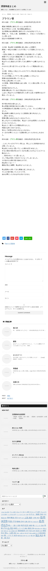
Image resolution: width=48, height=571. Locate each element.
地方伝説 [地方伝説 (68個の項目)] (26, 525)
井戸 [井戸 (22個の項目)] (21, 518)
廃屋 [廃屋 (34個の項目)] (31, 528)
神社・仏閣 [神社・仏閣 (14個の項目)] (21, 533)
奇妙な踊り (15, 468)
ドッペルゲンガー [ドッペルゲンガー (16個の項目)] (22, 514)
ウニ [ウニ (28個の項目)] (13, 512)
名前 (6, 285)
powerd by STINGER (39, 568)
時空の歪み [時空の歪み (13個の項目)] (38, 528)
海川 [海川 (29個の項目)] (32, 531)
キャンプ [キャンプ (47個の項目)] (35, 512)
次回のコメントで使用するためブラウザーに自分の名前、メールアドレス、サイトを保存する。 (24, 308)
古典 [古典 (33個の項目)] (27, 522)
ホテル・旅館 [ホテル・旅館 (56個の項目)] (36, 514)
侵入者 (15, 328)
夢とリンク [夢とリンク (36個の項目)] (38, 525)
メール (7, 291)
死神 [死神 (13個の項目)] (6, 531)
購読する (5, 406)
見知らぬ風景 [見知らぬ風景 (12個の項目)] (33, 533)
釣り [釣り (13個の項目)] (28, 535)
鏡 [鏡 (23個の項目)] (33, 535)
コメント (8, 264)
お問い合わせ (7, 554)
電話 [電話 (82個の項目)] (39, 535)
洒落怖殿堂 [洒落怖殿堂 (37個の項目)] (23, 531)
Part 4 (7, 244)
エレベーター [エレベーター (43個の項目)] (23, 512)
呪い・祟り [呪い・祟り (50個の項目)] (14, 525)
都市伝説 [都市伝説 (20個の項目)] (21, 535)
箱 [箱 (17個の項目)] (27, 533)
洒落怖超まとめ (8, 6)
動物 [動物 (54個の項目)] (20, 521)
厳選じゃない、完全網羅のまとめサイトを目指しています (24, 563)
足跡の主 (16, 382)
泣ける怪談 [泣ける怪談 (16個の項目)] (13, 531)
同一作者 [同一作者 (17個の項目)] (34, 521)
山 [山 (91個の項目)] (10, 528)
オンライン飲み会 (18, 455)
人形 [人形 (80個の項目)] (28, 517)
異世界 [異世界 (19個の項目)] (39, 531)
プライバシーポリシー (19, 554)
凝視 (14, 341)
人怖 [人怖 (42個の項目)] (36, 518)
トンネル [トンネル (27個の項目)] (11, 514)
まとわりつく (17, 355)
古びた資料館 (16, 441)
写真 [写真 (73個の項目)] (12, 521)
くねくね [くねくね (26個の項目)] (5, 512)
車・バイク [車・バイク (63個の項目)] (10, 535)
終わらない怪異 (17, 428)
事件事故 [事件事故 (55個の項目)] (12, 518)
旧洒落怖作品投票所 (18, 414)
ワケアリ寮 (15, 482)
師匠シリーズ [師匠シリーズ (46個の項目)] (20, 528)
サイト (7, 298)
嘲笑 (8, 396)
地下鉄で (10, 398)
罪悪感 (15, 368)
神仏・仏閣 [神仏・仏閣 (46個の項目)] (10, 533)
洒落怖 (12, 244)
